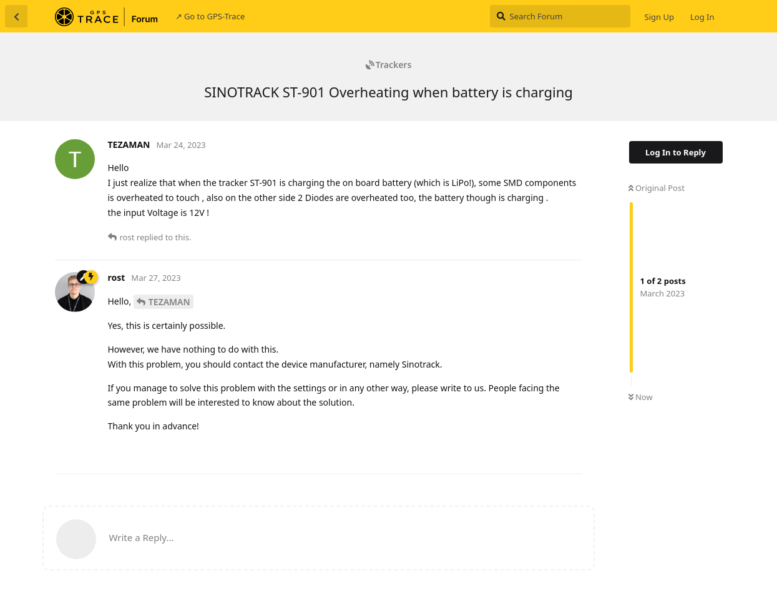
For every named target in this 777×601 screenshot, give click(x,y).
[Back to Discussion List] (16, 16)
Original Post (656, 187)
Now (640, 397)
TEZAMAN (169, 302)
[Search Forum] (560, 16)
